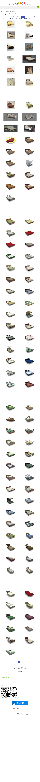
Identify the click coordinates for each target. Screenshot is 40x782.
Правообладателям (19, 4)
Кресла (18, 16)
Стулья (16, 18)
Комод (14, 16)
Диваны (10, 16)
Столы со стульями (9, 18)
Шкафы (25, 18)
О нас (14, 4)
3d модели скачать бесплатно (10, 11)
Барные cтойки (4, 16)
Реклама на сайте (28, 4)
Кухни (27, 16)
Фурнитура (20, 18)
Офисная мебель (33, 16)
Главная (2, 11)
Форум (10, 4)
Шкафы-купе (30, 18)
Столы (3, 18)
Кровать (23, 16)
